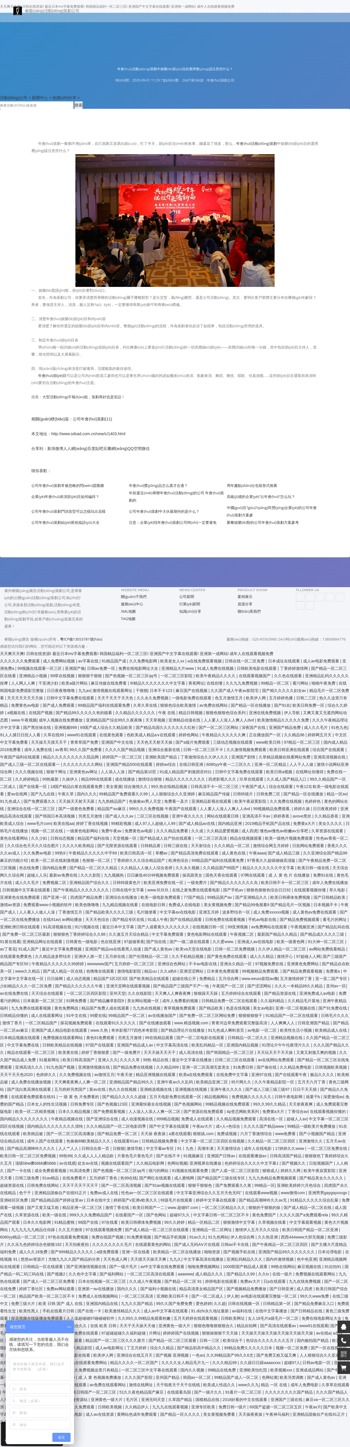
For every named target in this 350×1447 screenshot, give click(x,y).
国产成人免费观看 (59, 705)
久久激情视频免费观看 (247, 749)
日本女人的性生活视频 (47, 1104)
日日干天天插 (305, 1089)
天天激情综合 (229, 1148)
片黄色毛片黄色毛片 (135, 1156)
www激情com (293, 1192)
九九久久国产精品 (137, 1303)
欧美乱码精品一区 (208, 1045)
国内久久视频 (192, 1370)
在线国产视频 (41, 712)
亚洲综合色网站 (172, 964)
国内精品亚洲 (230, 823)
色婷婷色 (313, 801)
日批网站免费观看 (308, 845)
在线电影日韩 (153, 904)
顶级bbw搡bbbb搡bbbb (36, 1163)
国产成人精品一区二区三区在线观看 (157, 1229)
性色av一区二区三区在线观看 (147, 1192)
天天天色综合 (97, 919)
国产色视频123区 (113, 1104)
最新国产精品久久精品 (277, 934)
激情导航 (135, 1148)
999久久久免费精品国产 (91, 1215)
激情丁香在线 (117, 1207)
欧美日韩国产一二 (149, 1207)
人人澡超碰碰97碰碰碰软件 (91, 1318)
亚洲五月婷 (209, 912)
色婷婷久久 (46, 1074)
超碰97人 (292, 1362)
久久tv (264, 1274)
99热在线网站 (283, 1266)
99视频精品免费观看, (272, 808)
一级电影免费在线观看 (192, 698)
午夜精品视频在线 (67, 1119)
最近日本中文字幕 (118, 927)
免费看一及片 (176, 801)
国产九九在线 (43, 794)
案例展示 (180, 13)
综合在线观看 (281, 786)
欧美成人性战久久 (219, 1385)
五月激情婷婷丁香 (296, 978)
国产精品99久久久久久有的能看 (84, 712)
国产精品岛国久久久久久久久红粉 (166, 727)
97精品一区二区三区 (302, 742)
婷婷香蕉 (282, 816)
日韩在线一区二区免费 (245, 661)
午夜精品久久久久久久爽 (224, 735)
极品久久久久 (322, 1074)
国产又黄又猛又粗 (43, 1207)
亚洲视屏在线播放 (206, 1163)
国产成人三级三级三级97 (268, 1089)
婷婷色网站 (189, 735)
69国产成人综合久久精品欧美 (106, 727)
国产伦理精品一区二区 (149, 956)
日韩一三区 (210, 1340)
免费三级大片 (23, 1303)
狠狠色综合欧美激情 (178, 705)
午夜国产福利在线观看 (20, 757)
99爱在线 (98, 1015)
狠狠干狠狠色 (200, 1185)
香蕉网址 (196, 683)
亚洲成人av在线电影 (256, 941)
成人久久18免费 (33, 1252)
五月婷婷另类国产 (70, 1089)
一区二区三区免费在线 (327, 1148)
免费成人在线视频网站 (98, 1296)
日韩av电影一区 (317, 1362)
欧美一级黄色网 (291, 941)
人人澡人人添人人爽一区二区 (155, 1111)
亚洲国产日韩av (221, 1156)
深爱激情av (333, 1096)
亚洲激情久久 (311, 1141)
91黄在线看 (10, 941)
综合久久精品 (162, 1348)
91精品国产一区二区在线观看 (292, 1015)
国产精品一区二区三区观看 (173, 1340)
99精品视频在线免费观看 (228, 1104)
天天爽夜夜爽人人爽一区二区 (80, 1082)
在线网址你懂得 (310, 772)
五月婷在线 (115, 956)
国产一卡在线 (19, 1170)
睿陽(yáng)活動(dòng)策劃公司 (43, 13)
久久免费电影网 (143, 661)
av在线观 (67, 1163)
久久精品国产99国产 (221, 868)
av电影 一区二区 (263, 1030)
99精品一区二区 (275, 683)
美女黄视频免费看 (219, 1414)
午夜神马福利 (278, 1414)
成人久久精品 (262, 956)
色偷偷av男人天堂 (145, 801)
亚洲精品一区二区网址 (212, 1229)
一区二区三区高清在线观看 (151, 1274)
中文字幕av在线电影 (178, 912)
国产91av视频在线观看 (165, 1185)
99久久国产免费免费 (174, 1303)
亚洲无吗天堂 (153, 1399)
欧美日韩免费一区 (309, 705)
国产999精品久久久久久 (72, 1252)
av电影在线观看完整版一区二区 (269, 1296)
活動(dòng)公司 (13, 97)
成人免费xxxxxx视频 (271, 912)
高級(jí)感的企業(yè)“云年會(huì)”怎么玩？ (261, 496)
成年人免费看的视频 (180, 1000)
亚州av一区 (336, 986)
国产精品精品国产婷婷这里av (57, 1200)
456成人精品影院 (77, 1348)
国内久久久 (87, 794)
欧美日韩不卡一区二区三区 (285, 882)
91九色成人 (10, 801)
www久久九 (248, 1385)
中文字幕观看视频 (305, 1222)
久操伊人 (70, 779)
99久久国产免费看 (86, 749)
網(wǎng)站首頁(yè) (146, 13)
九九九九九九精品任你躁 (33, 1229)
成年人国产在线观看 (45, 1141)
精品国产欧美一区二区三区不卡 (47, 1296)
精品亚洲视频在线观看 (156, 1074)
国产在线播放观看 (155, 1023)
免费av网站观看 (61, 1289)
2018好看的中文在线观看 (245, 1399)
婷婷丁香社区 (31, 1289)
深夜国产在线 (254, 727)
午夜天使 (125, 1074)
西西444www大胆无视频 (303, 1237)
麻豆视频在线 (309, 1266)
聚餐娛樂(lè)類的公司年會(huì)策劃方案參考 (263, 522)
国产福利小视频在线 (158, 1289)
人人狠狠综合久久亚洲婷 (173, 794)
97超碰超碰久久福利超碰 (124, 1333)
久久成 (197, 831)
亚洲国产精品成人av (135, 1045)
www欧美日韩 (269, 742)
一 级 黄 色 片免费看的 (79, 1096)
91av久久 (197, 1237)
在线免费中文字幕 (232, 1074)
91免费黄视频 (139, 1237)
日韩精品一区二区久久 (248, 1037)
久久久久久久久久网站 (83, 764)
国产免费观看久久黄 (233, 1185)
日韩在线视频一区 (244, 1303)
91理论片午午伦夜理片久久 (286, 1045)
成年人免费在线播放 (330, 882)
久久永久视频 (188, 868)
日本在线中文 (99, 1200)
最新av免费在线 (64, 875)
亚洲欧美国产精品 (161, 757)
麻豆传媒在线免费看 (109, 683)
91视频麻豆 (194, 1156)
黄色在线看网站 (14, 838)
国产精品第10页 (142, 772)
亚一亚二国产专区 (331, 978)
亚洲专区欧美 (203, 1407)
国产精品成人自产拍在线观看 (166, 838)
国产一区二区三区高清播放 (70, 1133)
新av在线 (98, 1089)
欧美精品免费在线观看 (78, 1333)
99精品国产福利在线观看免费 (104, 705)
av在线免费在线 (14, 993)
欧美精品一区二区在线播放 (177, 1252)
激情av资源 (10, 904)
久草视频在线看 (272, 1222)
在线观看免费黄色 (16, 956)
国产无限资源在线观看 (117, 845)
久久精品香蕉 (326, 816)
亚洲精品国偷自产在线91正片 (61, 1192)
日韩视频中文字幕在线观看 (26, 890)
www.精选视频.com (191, 1023)
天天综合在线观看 (47, 993)
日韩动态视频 (62, 838)
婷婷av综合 (166, 764)
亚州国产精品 (168, 1377)
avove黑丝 (302, 816)
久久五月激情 (70, 1229)
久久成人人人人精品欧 (94, 1156)
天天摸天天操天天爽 (148, 1259)
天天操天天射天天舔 (77, 801)
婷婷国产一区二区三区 (122, 757)
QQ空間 (134, 448)
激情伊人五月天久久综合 (257, 1229)
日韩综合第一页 (95, 1148)
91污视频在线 (87, 927)
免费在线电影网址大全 (138, 668)
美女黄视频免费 (218, 904)
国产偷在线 (267, 1067)
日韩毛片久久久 (335, 1015)
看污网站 (301, 683)
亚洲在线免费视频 (265, 712)
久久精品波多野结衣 (53, 956)
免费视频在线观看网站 (63, 1037)
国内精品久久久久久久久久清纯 (55, 1126)
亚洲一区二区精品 (270, 764)
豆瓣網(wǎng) (115, 448)
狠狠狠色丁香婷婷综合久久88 (79, 934)
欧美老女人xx (172, 661)
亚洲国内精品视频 (243, 1045)
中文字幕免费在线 (23, 1045)
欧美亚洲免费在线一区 (164, 882)
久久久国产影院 (139, 1377)
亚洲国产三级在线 (287, 1399)
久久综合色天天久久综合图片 (33, 845)
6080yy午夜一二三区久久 (229, 764)
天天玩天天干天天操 (275, 1052)
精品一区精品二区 (204, 1222)
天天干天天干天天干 (80, 1185)
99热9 (60, 853)
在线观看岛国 (179, 1392)
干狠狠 (142, 690)
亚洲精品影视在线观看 (212, 801)
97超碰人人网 (308, 956)
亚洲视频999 (66, 727)
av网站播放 (72, 919)
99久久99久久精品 (270, 1104)
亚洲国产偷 (75, 668)
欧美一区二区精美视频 (35, 1111)
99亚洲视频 (238, 927)
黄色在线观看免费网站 (87, 1362)
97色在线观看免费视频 (68, 1237)
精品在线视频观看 (246, 838)
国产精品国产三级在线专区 (221, 1178)
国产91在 (282, 705)
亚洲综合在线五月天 (135, 1355)
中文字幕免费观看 (168, 934)
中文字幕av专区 (160, 1148)
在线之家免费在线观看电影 (196, 890)
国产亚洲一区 (55, 897)
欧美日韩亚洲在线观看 (289, 749)
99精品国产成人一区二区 (237, 1377)
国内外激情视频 (280, 1259)
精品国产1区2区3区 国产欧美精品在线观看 (131, 978)
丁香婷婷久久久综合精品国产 (139, 860)
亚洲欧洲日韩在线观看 (20, 927)
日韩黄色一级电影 (82, 941)
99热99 (65, 1156)
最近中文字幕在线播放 (192, 1060)
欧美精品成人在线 (331, 1030)
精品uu (151, 971)
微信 (146, 448)
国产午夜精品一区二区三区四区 (280, 1244)
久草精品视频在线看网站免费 (285, 757)
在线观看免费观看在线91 (33, 1096)
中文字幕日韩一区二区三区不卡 (221, 1215)
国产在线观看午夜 (291, 1074)
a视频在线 (16, 712)
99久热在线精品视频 (169, 786)
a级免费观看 (108, 1252)
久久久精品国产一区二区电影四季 (116, 1126)
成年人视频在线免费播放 (61, 720)
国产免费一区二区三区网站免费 (207, 1015)
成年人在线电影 (258, 1148)
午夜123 (303, 786)
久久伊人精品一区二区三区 (282, 949)
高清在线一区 (271, 1119)
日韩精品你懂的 (14, 1015)
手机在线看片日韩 (58, 1311)
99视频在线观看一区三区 (40, 668)
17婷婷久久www (290, 1148)
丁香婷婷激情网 (294, 668)
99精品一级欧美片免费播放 (311, 1126)
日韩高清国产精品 (286, 1156)
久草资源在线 (27, 1215)
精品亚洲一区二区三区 (82, 1207)
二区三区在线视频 (153, 816)
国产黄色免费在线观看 (227, 956)
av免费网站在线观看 (270, 927)
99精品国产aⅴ (220, 897)
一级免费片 (197, 882)
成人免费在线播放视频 (31, 1082)
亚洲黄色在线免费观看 (20, 897)
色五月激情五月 (229, 698)
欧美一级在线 (54, 1215)
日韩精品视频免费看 (160, 1141)
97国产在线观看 (100, 1045)
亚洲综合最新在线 (164, 749)
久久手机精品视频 (188, 956)
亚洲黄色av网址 (84, 772)
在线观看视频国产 (255, 676)
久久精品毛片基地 (304, 1000)
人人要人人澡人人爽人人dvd (229, 720)
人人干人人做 (301, 764)
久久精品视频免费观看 (236, 1119)
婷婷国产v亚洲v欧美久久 (136, 1200)
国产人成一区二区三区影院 (235, 1170)
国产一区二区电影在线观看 (200, 1037)
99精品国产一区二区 (127, 1015)
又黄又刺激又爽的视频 (316, 1052)
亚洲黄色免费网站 (303, 964)
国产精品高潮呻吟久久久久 (31, 1148)
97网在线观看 (253, 875)
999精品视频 (168, 1119)
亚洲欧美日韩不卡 (173, 1296)
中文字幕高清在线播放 (204, 1259)
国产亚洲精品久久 (251, 897)
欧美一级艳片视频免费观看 (289, 838)
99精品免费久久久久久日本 (248, 1348)
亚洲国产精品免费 (285, 727)
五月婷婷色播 (281, 698)
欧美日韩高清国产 (79, 1060)
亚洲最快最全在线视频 (151, 1104)
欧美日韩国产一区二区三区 (92, 1392)
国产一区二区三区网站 (219, 727)
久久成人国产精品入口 (287, 779)
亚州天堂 (117, 993)
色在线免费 (29, 868)
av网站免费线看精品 (327, 949)
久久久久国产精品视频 (125, 749)
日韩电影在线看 (76, 1355)
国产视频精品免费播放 (247, 1289)
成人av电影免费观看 (321, 661)
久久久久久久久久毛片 (112, 1244)
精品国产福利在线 (93, 838)
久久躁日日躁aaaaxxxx (261, 1362)
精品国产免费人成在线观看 (105, 1008)
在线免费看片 (74, 1178)
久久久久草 (130, 1060)
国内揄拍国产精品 (313, 1340)
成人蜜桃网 (184, 1178)
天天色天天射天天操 (155, 742)
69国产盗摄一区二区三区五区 (276, 1407)
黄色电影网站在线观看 (207, 934)
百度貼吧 (95, 448)
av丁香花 (8, 949)
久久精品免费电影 (296, 1067)
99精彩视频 (121, 823)
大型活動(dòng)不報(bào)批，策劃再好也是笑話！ (83, 396)
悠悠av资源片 (33, 1259)
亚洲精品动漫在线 (184, 720)
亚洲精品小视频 (33, 676)
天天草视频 (155, 720)
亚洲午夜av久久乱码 (175, 1082)
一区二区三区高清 (211, 838)
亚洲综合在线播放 (121, 897)
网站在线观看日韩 (223, 816)
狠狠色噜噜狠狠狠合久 (214, 1325)
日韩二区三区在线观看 (235, 1060)
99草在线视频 (63, 676)
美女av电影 (263, 1008)
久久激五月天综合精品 (129, 934)
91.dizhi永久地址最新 (210, 1311)
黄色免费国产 (264, 1215)
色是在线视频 (238, 1008)
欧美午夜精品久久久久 (216, 676)
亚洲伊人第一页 (88, 956)
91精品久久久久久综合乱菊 (314, 1200)
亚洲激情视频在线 (94, 1067)
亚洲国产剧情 (243, 757)
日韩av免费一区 (101, 668)
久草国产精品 (180, 1399)
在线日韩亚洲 (191, 764)
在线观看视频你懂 (310, 890)
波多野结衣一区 (236, 912)
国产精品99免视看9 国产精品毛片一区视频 (273, 904)
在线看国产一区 (129, 1215)
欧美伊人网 (256, 698)
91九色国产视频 (61, 1067)
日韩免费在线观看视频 (225, 919)
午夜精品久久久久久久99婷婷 (58, 964)
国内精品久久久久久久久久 (24, 1119)
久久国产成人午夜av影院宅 (235, 690)
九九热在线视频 (147, 1008)
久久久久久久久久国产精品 (289, 1392)
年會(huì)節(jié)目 (52, 375)
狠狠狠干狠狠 (90, 676)
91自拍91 (333, 1266)
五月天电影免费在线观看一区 (175, 1096)
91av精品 (51, 1178)
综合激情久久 (136, 786)
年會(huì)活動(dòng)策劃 (256, 143)
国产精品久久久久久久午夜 (79, 986)
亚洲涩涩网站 (192, 971)
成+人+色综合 (228, 1126)
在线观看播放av (253, 1156)
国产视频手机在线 (239, 1252)
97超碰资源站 (75, 1399)
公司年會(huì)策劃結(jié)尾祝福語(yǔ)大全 (65, 522)
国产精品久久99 (241, 1274)
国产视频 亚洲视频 (173, 1355)
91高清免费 (80, 1170)
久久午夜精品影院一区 (274, 1082)
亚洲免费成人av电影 (318, 993)
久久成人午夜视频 (145, 1281)
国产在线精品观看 (186, 919)
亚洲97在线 (262, 1074)
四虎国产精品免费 (86, 897)
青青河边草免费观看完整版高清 (239, 1023)
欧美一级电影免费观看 (161, 897)
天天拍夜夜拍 (77, 1244)
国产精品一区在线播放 (251, 705)
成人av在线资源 (100, 1414)
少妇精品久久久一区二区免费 (26, 986)
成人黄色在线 (234, 853)
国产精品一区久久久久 (180, 1414)
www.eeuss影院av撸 (260, 978)
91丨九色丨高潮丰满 (196, 1148)
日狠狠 (119, 1148)
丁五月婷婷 (137, 1348)
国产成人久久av (120, 816)
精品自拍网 (247, 1325)
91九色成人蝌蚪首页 (226, 1030)
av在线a (323, 1333)
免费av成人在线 (104, 1192)
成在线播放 (125, 779)
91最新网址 (49, 1060)
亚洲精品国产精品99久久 (132, 1082)
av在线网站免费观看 (276, 1060)
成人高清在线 (191, 1052)
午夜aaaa (257, 853)
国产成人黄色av (159, 949)
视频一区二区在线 (47, 831)
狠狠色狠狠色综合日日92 (269, 890)
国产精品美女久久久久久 (321, 1178)
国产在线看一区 (33, 786)
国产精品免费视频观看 (300, 919)
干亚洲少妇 (48, 683)
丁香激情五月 (70, 912)
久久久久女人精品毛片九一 (185, 1362)
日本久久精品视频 (74, 1111)
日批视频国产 (321, 1163)
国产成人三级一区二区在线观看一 (30, 764)
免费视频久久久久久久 (252, 1096)
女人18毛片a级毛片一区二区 (273, 1318)
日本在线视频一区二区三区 (102, 1281)
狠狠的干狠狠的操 (264, 1207)
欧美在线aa (63, 823)
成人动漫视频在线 (137, 1119)
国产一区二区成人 (208, 1296)
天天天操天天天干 (160, 1052)
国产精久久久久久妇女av (284, 690)
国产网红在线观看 (155, 1178)
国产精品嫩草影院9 (107, 1000)
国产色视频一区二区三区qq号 (131, 676)
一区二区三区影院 (176, 676)
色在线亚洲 (111, 941)
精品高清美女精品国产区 (201, 1289)
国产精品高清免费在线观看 (195, 853)
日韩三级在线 (176, 845)
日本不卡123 (161, 690)
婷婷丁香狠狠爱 (95, 1052)
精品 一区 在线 (274, 1385)
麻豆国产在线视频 (192, 690)
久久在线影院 (140, 993)
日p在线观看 (275, 1281)
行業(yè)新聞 (189, 603)
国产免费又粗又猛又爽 (276, 1355)
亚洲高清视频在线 (330, 757)
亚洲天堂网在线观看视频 (128, 986)
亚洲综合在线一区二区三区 (31, 808)
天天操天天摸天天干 (49, 742)
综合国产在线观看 (328, 749)
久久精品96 (294, 735)
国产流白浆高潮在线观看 (29, 1089)
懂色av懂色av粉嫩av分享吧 (284, 831)
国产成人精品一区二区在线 (308, 1207)
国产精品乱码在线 (333, 927)
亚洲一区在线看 (136, 1252)
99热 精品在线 (156, 1060)
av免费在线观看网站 (108, 1385)
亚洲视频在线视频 (191, 1089)
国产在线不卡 (168, 1156)
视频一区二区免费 (292, 1348)
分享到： (39, 448)
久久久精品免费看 (172, 831)
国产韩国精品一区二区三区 (230, 1052)
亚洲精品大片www (178, 668)
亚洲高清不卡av (256, 816)
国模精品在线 (208, 1399)
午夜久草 (66, 794)
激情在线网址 (141, 1385)
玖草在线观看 (252, 779)
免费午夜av (112, 831)
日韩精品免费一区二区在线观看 (229, 1000)
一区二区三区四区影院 (87, 993)
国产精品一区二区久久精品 (93, 868)
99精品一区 (264, 1185)
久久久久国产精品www (264, 1126)
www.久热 (99, 1030)
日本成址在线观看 (284, 661)
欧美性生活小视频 (296, 1030)
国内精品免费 (54, 868)
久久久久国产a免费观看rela (304, 1215)
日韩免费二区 (268, 794)
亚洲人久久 (108, 1060)
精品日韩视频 (191, 712)
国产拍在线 (156, 941)
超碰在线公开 (184, 978)
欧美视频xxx (281, 1370)
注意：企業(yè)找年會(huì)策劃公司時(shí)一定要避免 (173, 522)
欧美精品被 (33, 1133)
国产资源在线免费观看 (204, 1111)
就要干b (313, 1096)
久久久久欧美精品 (78, 845)
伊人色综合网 (243, 1237)
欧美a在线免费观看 (196, 1074)
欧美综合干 (233, 1340)
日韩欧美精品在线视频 (62, 1045)
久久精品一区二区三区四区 (272, 1141)
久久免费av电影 (38, 853)
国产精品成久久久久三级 (322, 934)
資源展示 (275, 13)
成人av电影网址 (110, 1348)
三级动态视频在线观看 (233, 742)
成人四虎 (250, 831)
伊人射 (233, 1296)
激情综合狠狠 (150, 779)
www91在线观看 (82, 735)
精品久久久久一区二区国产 (134, 1362)
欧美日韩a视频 (279, 772)
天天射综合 (201, 845)
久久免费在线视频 (286, 801)
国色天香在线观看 (221, 875)
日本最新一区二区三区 (43, 1000)
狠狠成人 (270, 1170)
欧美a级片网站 (75, 683)
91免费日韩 (243, 1067)
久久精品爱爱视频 (223, 831)
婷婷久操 (302, 808)
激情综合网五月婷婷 (271, 845)
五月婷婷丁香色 (103, 1178)
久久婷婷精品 (27, 779)
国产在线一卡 (89, 1311)
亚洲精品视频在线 (287, 1037)
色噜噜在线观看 (100, 971)
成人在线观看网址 (47, 1015)
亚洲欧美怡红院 (253, 1370)
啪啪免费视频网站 (204, 1266)
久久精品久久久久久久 (135, 712)
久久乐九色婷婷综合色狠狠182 (35, 1244)
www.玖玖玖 (158, 890)
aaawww (185, 1274)
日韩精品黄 (151, 845)
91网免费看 (77, 1000)
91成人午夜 (157, 919)
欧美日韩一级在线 (313, 868)
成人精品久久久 (209, 1274)
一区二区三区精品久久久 (223, 1207)
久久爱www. (224, 941)
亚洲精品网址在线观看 (42, 941)
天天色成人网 (115, 1259)
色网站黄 (270, 1377)
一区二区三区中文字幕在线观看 (150, 1370)
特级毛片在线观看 (176, 1200)
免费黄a (333, 971)
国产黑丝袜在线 (37, 727)
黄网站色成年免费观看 (137, 1414)
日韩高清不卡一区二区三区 (215, 786)
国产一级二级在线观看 (190, 941)
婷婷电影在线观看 (221, 1281)
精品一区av (337, 794)
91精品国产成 (114, 661)
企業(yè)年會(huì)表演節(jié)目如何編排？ (65, 496)
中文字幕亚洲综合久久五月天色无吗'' (209, 1192)
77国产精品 (194, 897)
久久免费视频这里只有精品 (95, 1370)
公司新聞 (186, 596)
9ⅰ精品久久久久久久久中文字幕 (158, 683)
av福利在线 (242, 1311)
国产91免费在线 (333, 1008)
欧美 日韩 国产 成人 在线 (61, 1303)
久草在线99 (54, 735)
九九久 (175, 1259)
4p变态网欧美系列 (243, 1111)
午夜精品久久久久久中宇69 (93, 853)
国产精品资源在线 (280, 993)
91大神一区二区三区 (326, 941)
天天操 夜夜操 (154, 1133)
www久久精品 (28, 971)
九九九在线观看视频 (170, 1407)
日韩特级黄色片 (127, 882)
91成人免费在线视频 (215, 668)
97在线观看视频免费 (104, 1229)
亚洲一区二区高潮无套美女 (206, 1067)
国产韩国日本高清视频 (55, 816)
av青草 (61, 749)
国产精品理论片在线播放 (183, 1030)
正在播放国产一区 (265, 735)
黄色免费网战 (66, 1008)
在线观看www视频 (262, 1192)
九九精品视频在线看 (120, 904)
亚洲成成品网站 (310, 1370)
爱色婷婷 (204, 1303)
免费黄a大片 (304, 823)
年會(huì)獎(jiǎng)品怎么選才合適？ (158, 485)
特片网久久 (241, 1082)
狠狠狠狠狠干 (250, 1015)
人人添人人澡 (113, 772)
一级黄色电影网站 (82, 831)
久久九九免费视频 (242, 683)
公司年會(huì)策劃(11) (92, 419)
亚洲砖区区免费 (14, 1200)
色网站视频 (177, 1163)
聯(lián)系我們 (327, 13)
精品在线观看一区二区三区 (31, 1052)
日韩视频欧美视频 (331, 1067)
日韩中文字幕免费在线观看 (70, 698)
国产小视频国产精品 (317, 1133)
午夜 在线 (167, 712)
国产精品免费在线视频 (133, 1067)
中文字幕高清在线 (172, 1045)
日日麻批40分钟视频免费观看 (153, 875)
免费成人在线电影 (184, 904)
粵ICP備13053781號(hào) (81, 639)
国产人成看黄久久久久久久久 (163, 927)
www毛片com (39, 823)
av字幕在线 (89, 661)
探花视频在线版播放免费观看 (37, 1318)
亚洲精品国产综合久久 (89, 882)
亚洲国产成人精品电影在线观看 (59, 1030)
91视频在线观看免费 (190, 1170)
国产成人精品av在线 (197, 823)
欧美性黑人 (29, 1311)
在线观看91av (126, 1141)
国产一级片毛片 (123, 1266)
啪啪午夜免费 (324, 683)
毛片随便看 (147, 912)
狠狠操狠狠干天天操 (220, 1333)
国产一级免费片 (127, 1052)
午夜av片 (313, 1407)
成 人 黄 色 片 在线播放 (289, 875)
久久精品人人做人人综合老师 (147, 868)
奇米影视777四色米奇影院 (135, 1030)
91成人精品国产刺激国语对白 (186, 772)
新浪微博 (55, 448)
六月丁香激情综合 (256, 1133)
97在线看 (110, 1222)
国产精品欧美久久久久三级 (109, 912)
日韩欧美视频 (110, 1407)
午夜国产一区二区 (228, 986)
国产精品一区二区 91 (183, 1281)
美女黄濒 (114, 786)
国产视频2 (56, 1274)
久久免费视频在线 (75, 1074)
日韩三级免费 (27, 1178)
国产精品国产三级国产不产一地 (181, 986)
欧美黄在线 (68, 1052)
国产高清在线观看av (278, 1325)
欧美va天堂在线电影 (194, 949)
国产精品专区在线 (128, 919)
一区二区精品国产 (41, 1023)
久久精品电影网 (150, 1163)
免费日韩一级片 (233, 1407)
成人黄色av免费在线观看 (315, 912)
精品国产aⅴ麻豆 (112, 808)
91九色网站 (218, 1237)
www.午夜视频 (23, 720)
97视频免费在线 (270, 964)
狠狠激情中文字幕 (239, 1222)
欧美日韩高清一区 (136, 853)
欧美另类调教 (292, 1377)
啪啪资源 (212, 1252)
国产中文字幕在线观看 (169, 1126)
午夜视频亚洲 (303, 927)
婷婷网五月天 (320, 735)
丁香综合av (298, 1111)
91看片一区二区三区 (244, 1392)
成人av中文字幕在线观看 (166, 1311)
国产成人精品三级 (284, 853)
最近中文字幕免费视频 (62, 949)
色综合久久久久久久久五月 (270, 1340)
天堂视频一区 (125, 838)
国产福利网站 (112, 1274)
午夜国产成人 (254, 786)
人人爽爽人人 (283, 1023)
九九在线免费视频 (305, 1281)
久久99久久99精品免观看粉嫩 (145, 1318)
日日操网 (55, 978)
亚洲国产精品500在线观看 (130, 764)
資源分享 (245, 603)
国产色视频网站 (188, 1104)
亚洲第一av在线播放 (96, 1289)
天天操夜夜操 (250, 1414)
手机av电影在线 (262, 919)
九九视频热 (114, 875)
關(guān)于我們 (211, 13)
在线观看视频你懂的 (328, 1111)
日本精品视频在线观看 (20, 1037)
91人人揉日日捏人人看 (20, 735)
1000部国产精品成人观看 (246, 1266)
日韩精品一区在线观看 (43, 1266)
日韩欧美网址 (233, 1318)
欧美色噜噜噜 (87, 904)
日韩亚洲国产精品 (314, 1023)
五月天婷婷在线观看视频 (196, 1318)
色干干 (25, 1192)
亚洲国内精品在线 (102, 1303)
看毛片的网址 (335, 919)
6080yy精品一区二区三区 (23, 1237)
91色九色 (339, 727)
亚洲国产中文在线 (117, 742)
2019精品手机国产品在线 (268, 823)
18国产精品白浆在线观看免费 (77, 786)
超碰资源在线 (12, 1185)
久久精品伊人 (137, 1407)
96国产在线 (88, 1222)
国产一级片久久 (208, 1392)
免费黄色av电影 (25, 705)
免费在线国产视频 (108, 1237)
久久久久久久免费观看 (20, 661)
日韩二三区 (306, 698)
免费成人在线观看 (197, 1119)
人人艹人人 (68, 1148)
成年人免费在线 (38, 749)
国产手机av (233, 890)
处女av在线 (88, 1163)
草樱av (162, 853)
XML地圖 (128, 611)
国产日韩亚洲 (282, 1289)
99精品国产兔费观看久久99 (124, 794)
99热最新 (51, 779)
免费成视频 (227, 1133)
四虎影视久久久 (222, 779)
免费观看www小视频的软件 (48, 904)
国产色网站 (156, 1215)
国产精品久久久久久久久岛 (234, 882)
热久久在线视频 (123, 1089)
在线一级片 (282, 1274)
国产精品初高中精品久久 (199, 1348)
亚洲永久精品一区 (236, 964)
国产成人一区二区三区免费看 (49, 1281)
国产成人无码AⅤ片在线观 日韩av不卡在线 (212, 1244)
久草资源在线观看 (327, 831)
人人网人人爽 (23, 683)
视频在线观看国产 (117, 1163)
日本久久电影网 (37, 1222)
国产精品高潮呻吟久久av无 (263, 1200)
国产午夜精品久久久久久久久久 (81, 890)
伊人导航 (292, 712)
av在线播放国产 (162, 1015)
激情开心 (285, 956)
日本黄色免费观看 (223, 971)
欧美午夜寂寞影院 (250, 801)
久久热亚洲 (268, 1237)
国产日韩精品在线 (307, 1311)
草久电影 (337, 890)
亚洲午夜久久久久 (188, 816)
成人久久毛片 (316, 727)
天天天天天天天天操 (25, 698)
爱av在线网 (17, 794)
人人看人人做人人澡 (37, 912)
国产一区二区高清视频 (121, 1185)
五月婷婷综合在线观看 (241, 993)
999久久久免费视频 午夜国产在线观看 (163, 808)
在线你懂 (215, 683)
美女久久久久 (330, 823)
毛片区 (132, 1399)
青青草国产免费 (84, 742)
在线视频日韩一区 (208, 927)
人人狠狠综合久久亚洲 (320, 1355)
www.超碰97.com (183, 1207)
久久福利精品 (272, 1000)
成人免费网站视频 (59, 661)
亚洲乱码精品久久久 (245, 1259)
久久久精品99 (225, 1362)
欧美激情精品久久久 (123, 1311)
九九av (84, 690)
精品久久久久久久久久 (185, 779)
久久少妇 (39, 838)
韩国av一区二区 (197, 1377)
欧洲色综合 (179, 860)
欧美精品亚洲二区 (212, 1082)
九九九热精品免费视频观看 (272, 1178)
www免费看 (286, 1133)
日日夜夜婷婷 (325, 808)
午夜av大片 (203, 1126)
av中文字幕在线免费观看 (163, 1266)
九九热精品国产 (112, 801)
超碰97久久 (180, 1215)
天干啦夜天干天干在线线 (178, 1385)
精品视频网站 (216, 1096)
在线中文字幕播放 (271, 1311)
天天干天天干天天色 (115, 698)
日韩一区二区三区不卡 (203, 749)
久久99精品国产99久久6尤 (230, 1355)
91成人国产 (29, 949)
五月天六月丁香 (312, 1082)
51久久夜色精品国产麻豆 (142, 1392)
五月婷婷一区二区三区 (134, 964)
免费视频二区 (54, 882)
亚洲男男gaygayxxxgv (328, 1192)
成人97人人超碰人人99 (155, 823)
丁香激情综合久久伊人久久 (204, 757)
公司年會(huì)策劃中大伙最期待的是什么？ (164, 511)
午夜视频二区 (242, 934)
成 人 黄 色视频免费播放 (100, 1377)
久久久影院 (91, 875)
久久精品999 (168, 1067)
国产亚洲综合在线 (102, 1119)
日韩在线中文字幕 (128, 890)
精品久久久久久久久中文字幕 (268, 868)
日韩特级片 (243, 794)
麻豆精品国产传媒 (214, 794)
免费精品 (207, 978)
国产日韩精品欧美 (330, 897)
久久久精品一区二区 (232, 845)
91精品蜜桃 (65, 1222)
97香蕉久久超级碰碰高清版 (271, 860)
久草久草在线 (145, 705)
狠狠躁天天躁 (206, 993)
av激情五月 (104, 1074)
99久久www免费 (315, 1296)
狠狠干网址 (56, 772)
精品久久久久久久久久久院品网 (71, 757)
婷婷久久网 (291, 1170)
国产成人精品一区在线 (63, 971)
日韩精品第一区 (277, 1303)
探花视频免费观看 (76, 1023)
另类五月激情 (90, 816)
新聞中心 (298, 13)
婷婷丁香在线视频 (92, 823)
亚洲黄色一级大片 (175, 1325)
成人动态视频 (78, 978)
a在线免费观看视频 (205, 661)
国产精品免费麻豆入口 (314, 1303)
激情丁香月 (12, 1023)
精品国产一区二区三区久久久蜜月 (115, 1340)
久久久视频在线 (29, 772)
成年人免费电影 (305, 1385)
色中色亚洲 (307, 1259)
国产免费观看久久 (40, 801)
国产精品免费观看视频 (303, 971)
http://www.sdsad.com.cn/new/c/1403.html (88, 433)
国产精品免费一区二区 (117, 1133)
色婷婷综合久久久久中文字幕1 (252, 1163)
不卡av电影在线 (203, 964)
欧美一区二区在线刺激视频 (55, 860)
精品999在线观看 (97, 779)
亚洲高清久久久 (29, 1067)
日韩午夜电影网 (289, 1096)
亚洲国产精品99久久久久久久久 (287, 1252)
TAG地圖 (128, 618)
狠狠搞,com (204, 1133)
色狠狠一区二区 (96, 860)
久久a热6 (168, 971)
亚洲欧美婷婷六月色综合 (299, 1185)
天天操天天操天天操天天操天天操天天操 (277, 1333)
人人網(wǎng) (75, 448)
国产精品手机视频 (170, 1237)
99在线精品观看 (159, 1037)
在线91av (51, 919)
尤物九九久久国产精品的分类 (74, 1259)
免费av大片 (251, 1281)
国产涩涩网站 (259, 986)
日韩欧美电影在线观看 (257, 668)
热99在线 (128, 1178)
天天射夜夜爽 (301, 1104)
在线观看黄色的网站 (153, 1244)
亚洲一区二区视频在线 (295, 1008)
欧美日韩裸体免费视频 (290, 897)
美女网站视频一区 (143, 1000)
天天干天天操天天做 (138, 1325)
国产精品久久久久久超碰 (124, 1096)
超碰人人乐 (37, 875)
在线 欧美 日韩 (104, 1325)
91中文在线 (77, 1015)
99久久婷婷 (175, 1222)
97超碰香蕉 (134, 941)
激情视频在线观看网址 (112, 690)
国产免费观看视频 (109, 1111)
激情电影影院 (129, 971)
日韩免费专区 (82, 1104)
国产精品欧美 (211, 1008)
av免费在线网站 (214, 705)
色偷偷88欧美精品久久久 (89, 1141)
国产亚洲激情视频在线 (86, 1266)
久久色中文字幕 (83, 1274)
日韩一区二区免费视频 (235, 949)
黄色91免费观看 (101, 1037)
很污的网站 (159, 1170)
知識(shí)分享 (64, 97)
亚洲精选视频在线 (156, 1089)
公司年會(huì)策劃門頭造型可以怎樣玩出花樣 (68, 511)
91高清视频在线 (57, 927)
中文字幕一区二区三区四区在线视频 (213, 1141)
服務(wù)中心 (246, 13)
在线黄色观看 (111, 735)
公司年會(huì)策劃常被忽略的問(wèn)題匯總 (67, 485)
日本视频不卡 (326, 904)
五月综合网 (229, 978)
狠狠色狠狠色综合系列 (226, 712)
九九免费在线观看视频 (31, 1008)
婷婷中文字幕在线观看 (216, 1200)
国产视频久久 (294, 1163)
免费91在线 (323, 875)
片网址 (155, 1333)
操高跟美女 (192, 875)
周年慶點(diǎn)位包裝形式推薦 (252, 485)
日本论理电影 (330, 1252)
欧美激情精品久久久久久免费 (283, 720)
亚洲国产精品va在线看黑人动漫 (113, 949)
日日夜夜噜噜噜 (61, 690)
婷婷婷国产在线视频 (181, 1333)
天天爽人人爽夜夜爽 (173, 993)
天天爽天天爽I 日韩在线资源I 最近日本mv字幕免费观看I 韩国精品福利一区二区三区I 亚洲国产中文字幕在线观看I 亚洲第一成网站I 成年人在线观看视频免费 (136, 653)
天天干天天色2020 (17, 1074)
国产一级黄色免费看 (76, 808)
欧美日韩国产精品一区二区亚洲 (310, 1229)
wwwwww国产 (99, 964)
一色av (198, 1355)
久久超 (220, 1303)
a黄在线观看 (180, 1133)
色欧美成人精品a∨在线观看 (152, 735)
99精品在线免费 (222, 1370)
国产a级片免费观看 (193, 742)
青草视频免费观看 (180, 1008)
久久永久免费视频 (153, 698)
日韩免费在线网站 (43, 1185)
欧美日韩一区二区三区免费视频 (28, 1156)
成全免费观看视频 (50, 1170)
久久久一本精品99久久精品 (299, 986)
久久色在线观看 (288, 676)
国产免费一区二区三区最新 (26, 934)
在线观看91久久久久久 (116, 1023)
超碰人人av (297, 1119)
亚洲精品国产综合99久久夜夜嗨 (114, 720)
